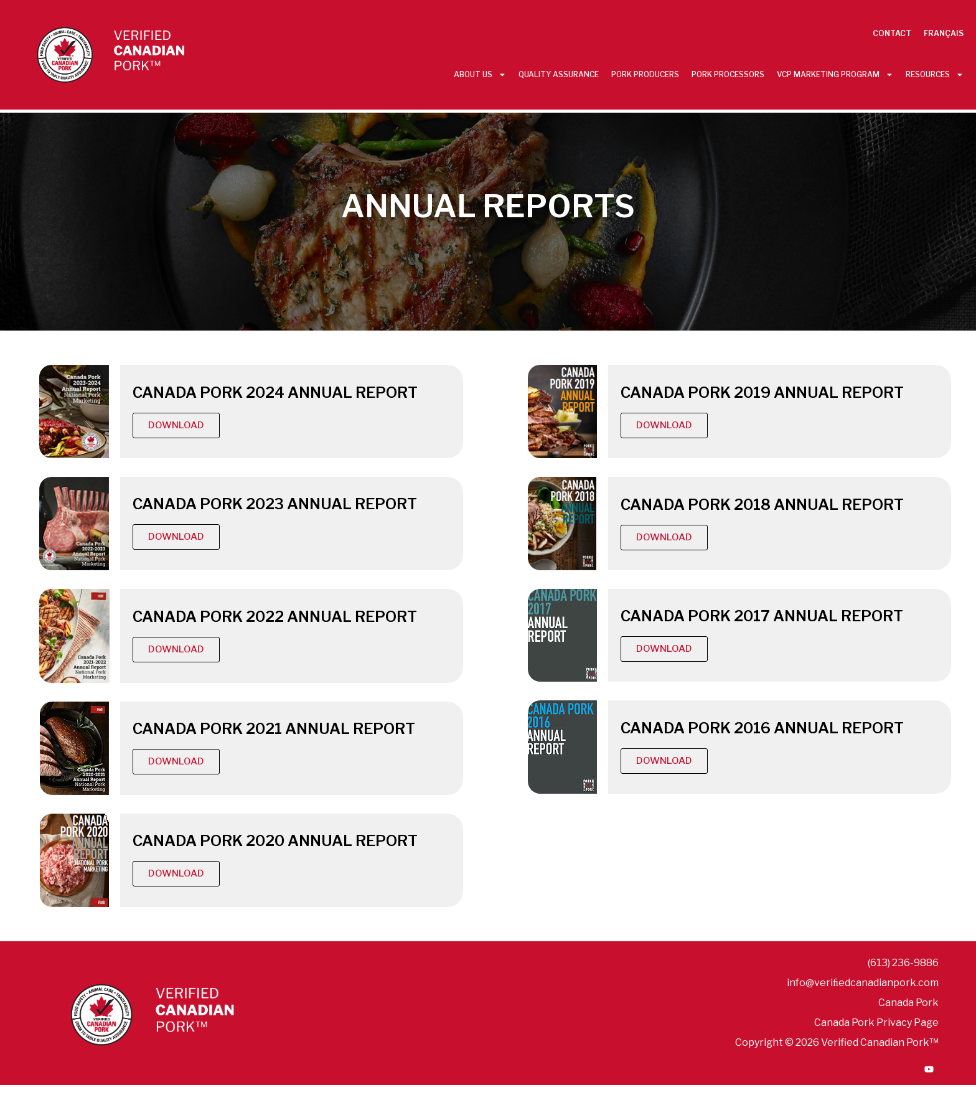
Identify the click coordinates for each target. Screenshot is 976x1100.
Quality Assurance (558, 74)
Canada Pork (908, 1002)
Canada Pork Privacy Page (876, 1022)
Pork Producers (645, 74)
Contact (892, 33)
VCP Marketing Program (835, 75)
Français (944, 33)
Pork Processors (728, 74)
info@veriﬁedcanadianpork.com (863, 983)
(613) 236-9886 (903, 963)
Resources (935, 75)
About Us (480, 75)
